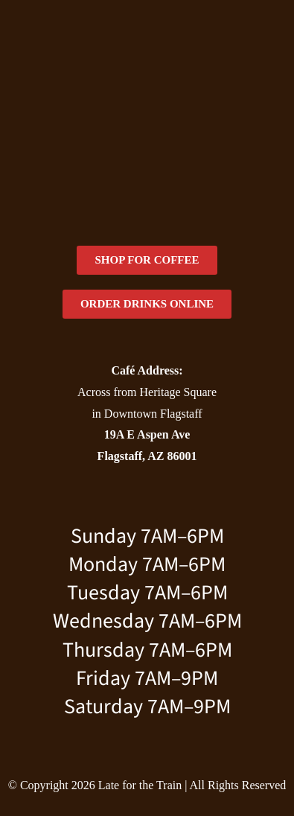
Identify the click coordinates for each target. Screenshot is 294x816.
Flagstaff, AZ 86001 (147, 456)
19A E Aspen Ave (147, 434)
